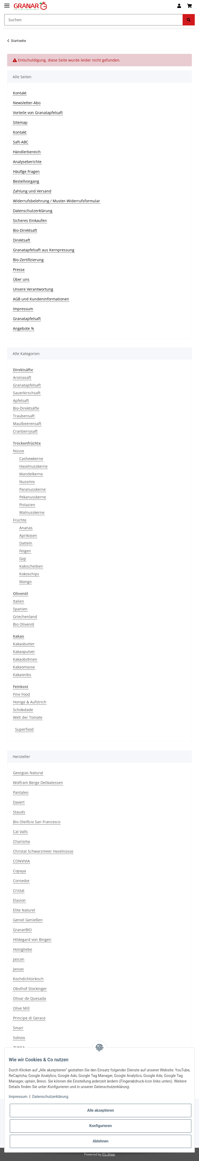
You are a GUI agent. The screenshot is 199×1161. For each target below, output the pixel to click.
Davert (19, 802)
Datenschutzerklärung (32, 210)
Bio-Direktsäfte (26, 408)
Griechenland (25, 616)
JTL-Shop (108, 1154)
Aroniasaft (22, 377)
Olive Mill (21, 1008)
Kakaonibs (22, 674)
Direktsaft (21, 240)
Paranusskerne (32, 489)
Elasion (19, 900)
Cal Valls (20, 831)
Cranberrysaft (25, 431)
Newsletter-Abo (26, 102)
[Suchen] (93, 19)
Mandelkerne (31, 473)
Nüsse (18, 450)
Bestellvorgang (26, 181)
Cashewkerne (31, 458)
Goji (22, 558)
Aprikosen (28, 535)
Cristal (18, 890)
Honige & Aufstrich (29, 701)
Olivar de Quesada (29, 998)
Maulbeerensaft (27, 423)
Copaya (19, 870)
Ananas (26, 527)
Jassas (18, 968)
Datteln (25, 543)
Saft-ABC (20, 141)
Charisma (21, 841)
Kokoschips (29, 573)
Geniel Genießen (28, 919)
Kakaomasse (24, 666)
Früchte (19, 520)
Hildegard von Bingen (32, 939)
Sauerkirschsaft (26, 392)
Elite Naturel (24, 910)
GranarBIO (22, 929)
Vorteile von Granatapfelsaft (38, 112)
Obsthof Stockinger (30, 988)
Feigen (25, 550)
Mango (25, 581)
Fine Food (21, 694)
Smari (18, 1027)
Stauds (19, 811)
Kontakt (19, 92)
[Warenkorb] (189, 6)
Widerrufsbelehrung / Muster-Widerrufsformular (56, 200)
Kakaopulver (24, 651)
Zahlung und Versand (32, 191)
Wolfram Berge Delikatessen (38, 782)
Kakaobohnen (25, 659)
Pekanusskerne (32, 497)
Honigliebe (22, 949)
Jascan (18, 959)
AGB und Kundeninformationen (41, 298)
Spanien (20, 608)
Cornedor (21, 880)
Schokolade (23, 709)
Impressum (23, 308)
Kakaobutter (24, 643)
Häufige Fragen (26, 171)
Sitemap (20, 122)
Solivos (19, 1037)
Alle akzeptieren (100, 1110)
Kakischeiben (31, 566)
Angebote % (23, 328)
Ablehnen (100, 1141)
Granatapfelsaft (27, 318)
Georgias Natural (28, 772)
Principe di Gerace (29, 1017)
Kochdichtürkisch (28, 978)
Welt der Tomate (27, 717)
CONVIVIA (21, 861)
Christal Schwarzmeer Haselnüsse (43, 851)
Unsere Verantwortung (33, 289)
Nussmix (27, 481)
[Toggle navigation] (7, 3)
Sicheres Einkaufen (30, 220)
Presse (19, 269)
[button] (179, 6)
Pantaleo (20, 792)
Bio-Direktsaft (25, 230)
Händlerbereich (27, 151)
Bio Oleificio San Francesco (36, 821)
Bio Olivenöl (23, 624)
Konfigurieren (100, 1126)
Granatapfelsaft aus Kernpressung (43, 249)
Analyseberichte (27, 161)
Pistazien (27, 504)
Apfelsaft (21, 400)
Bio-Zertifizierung (28, 259)
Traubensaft (24, 415)
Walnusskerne (31, 512)
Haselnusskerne (33, 466)
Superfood (24, 729)
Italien (18, 601)
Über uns (21, 279)
